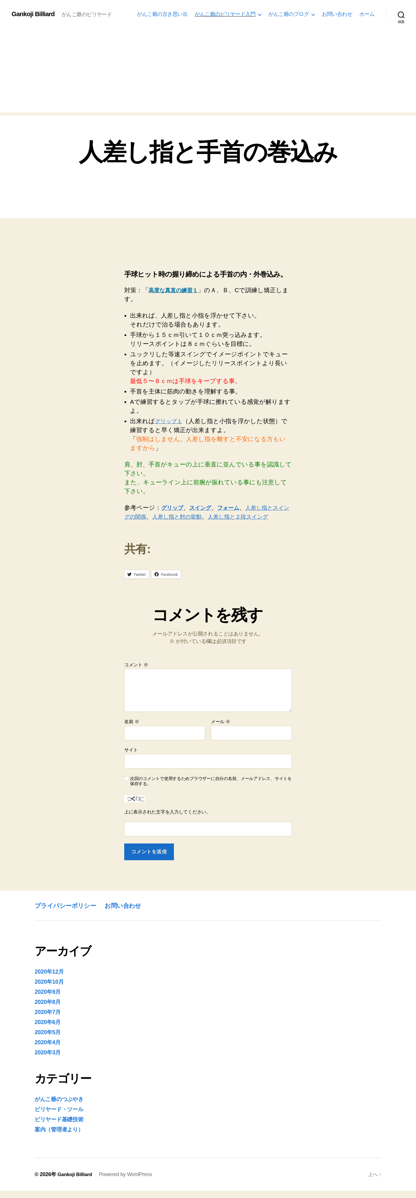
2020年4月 (49, 1050)
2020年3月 (49, 1060)
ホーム (367, 14)
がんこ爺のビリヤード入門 (225, 14)
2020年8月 (49, 1010)
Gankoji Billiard (35, 14)
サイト (131, 758)
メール (220, 730)
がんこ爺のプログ (288, 14)
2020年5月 (49, 1040)
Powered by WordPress (127, 1181)
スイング (205, 507)
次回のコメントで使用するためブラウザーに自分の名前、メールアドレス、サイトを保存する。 (211, 790)
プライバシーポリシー (69, 914)
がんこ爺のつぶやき (63, 1106)
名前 (131, 730)
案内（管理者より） (62, 1136)
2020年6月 (49, 1030)
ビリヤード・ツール (62, 1116)
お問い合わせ (337, 14)
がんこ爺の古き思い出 (162, 14)
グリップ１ (170, 421)
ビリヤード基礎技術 (62, 1126)
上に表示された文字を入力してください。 (167, 820)
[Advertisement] (208, 72)
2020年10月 (50, 990)
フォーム (236, 507)
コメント (136, 673)
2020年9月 (49, 1000)
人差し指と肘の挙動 (202, 516)
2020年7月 (49, 1020)
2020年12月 (50, 980)
